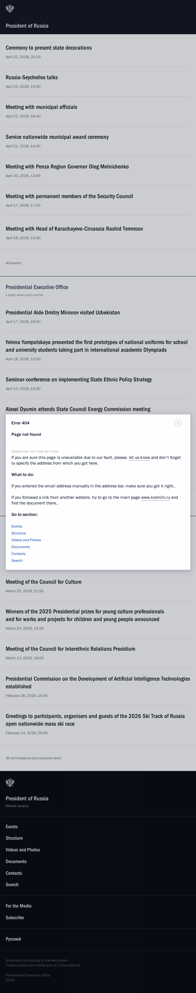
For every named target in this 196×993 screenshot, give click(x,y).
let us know (139, 457)
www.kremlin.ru (155, 497)
